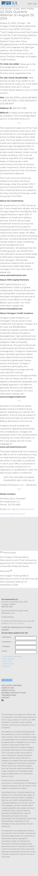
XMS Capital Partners (12, 686)
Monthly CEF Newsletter (12, 656)
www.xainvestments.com (12, 514)
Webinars (6, 666)
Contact (5, 698)
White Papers (7, 664)
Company (6, 646)
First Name (6, 637)
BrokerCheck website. (15, 623)
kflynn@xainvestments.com (20, 509)
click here (27, 70)
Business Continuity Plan (14, 693)
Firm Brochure (9, 695)
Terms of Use (8, 688)
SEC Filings (7, 661)
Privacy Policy (8, 690)
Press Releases (8, 659)
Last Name (6, 642)
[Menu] (32, 4)
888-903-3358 (7, 607)
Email (4, 651)
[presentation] (14, 672)
